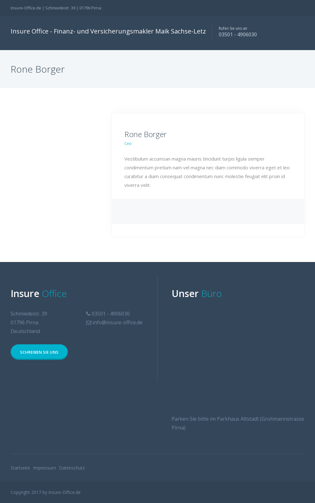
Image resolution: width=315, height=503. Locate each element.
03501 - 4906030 (238, 34)
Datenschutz (72, 468)
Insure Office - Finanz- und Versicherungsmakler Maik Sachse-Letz (108, 31)
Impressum (44, 468)
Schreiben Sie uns (39, 352)
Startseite (20, 468)
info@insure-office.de (117, 322)
